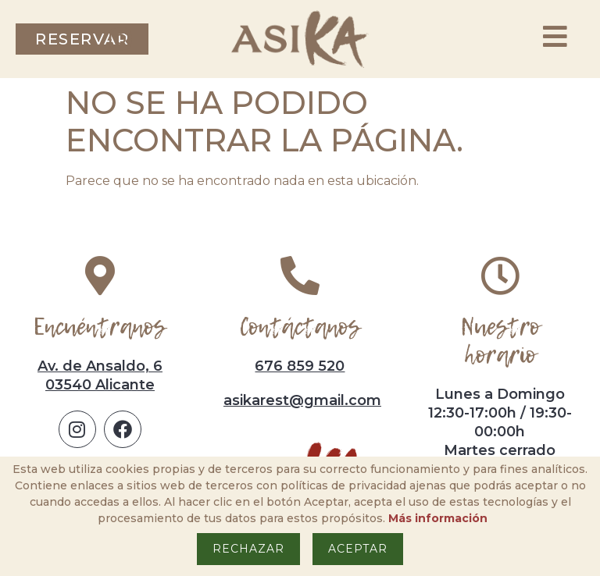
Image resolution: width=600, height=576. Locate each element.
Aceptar (358, 549)
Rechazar (248, 549)
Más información (438, 518)
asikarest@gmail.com (302, 400)
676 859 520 (300, 366)
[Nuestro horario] (500, 275)
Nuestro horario (500, 340)
